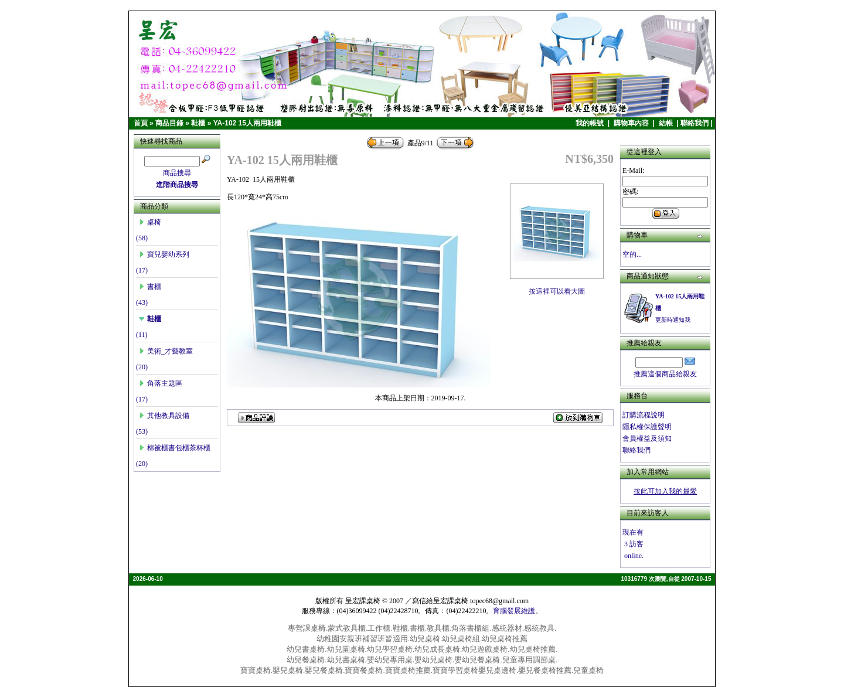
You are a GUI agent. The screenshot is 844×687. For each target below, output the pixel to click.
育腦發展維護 (514, 611)
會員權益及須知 (647, 438)
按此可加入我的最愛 (665, 491)
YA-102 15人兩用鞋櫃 (247, 123)
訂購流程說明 (643, 415)
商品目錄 (169, 123)
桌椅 (150, 222)
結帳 (667, 123)
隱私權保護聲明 (647, 427)
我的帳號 (590, 123)
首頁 (141, 123)
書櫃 (150, 287)
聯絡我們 (694, 123)
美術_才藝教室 (166, 351)
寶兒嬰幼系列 (164, 254)
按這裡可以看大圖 (557, 287)
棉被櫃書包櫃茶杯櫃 (174, 448)
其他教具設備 (164, 415)
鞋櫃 (198, 123)
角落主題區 (160, 383)
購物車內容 (632, 123)
